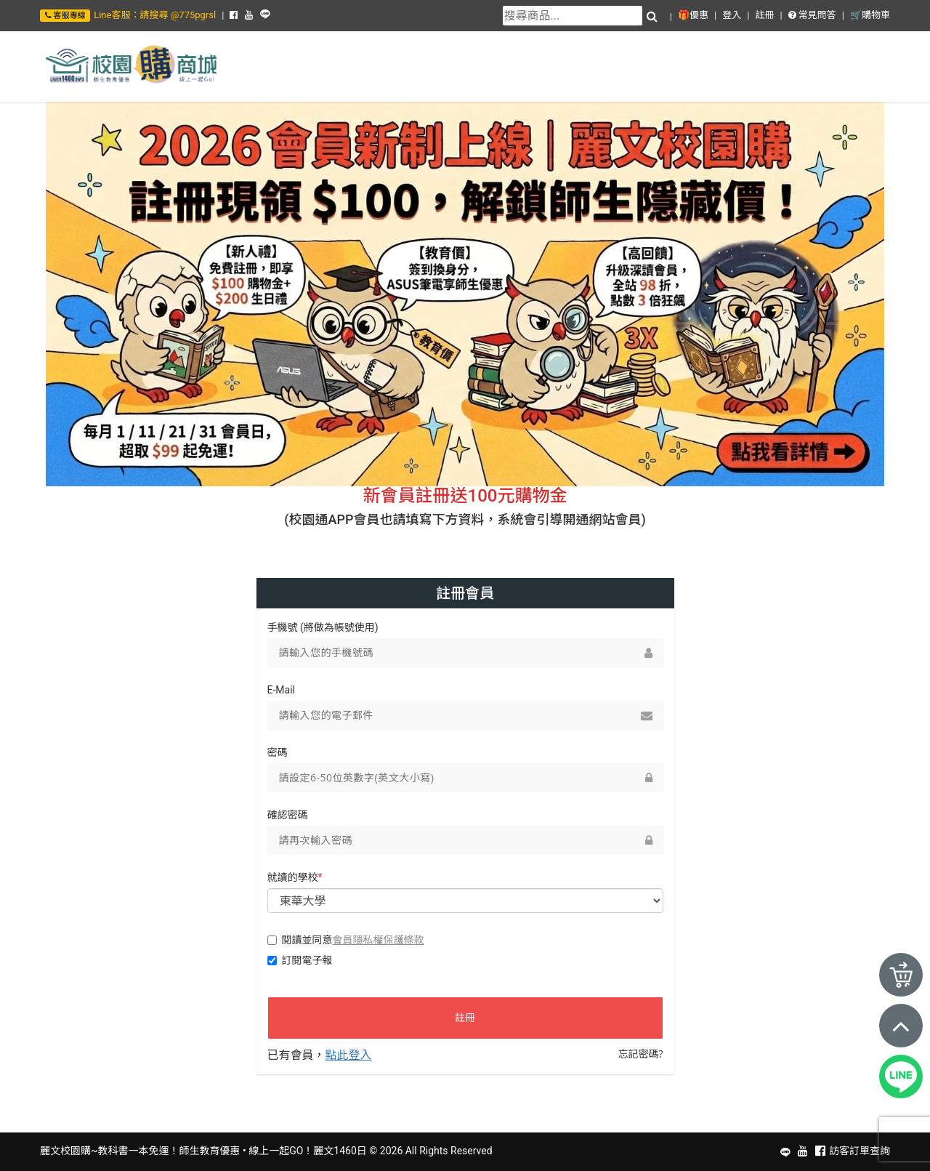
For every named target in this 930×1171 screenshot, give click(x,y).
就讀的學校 (295, 877)
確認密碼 (287, 815)
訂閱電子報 (300, 960)
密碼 (277, 752)
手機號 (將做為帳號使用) (323, 627)
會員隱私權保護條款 (378, 939)
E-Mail (281, 690)
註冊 (764, 14)
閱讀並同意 (345, 940)
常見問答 (812, 14)
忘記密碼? (640, 1054)
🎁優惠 (693, 14)
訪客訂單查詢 (859, 1150)
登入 (731, 14)
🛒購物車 (870, 14)
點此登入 (349, 1055)
